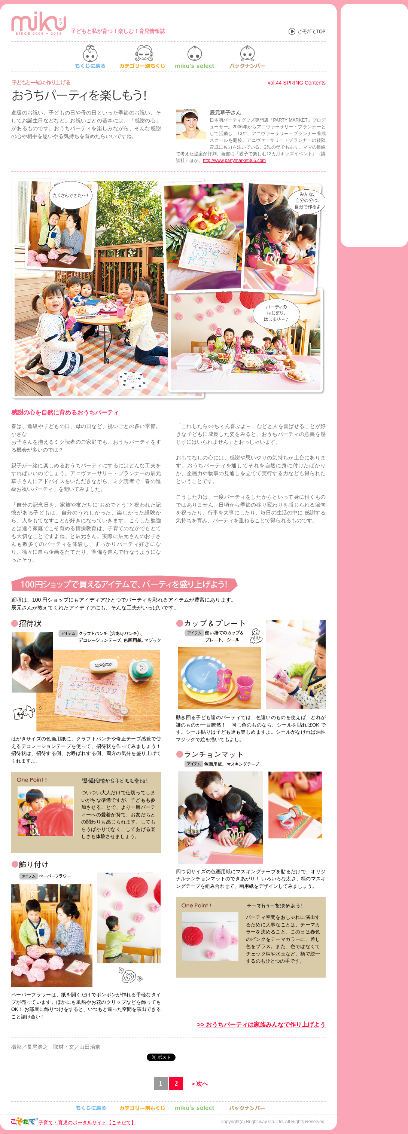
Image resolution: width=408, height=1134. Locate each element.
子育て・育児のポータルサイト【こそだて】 (87, 1122)
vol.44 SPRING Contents (297, 83)
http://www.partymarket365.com (234, 160)
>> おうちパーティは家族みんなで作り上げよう (261, 1024)
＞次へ (199, 1083)
